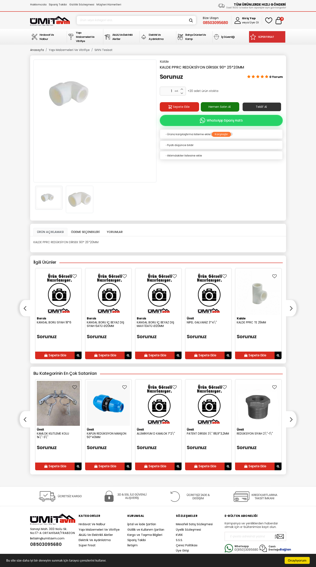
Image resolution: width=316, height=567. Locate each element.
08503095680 (46, 544)
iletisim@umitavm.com (47, 538)
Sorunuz (171, 77)
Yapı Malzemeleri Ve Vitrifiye (69, 50)
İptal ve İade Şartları (141, 524)
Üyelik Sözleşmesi (188, 530)
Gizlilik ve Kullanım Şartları (145, 530)
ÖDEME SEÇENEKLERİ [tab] (85, 232)
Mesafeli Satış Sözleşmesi (194, 524)
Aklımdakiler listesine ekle (183, 156)
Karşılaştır (221, 134)
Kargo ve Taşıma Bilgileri (144, 535)
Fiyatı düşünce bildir (179, 145)
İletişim (132, 545)
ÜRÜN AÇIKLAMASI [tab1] (50, 232)
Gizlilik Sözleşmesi (81, 4)
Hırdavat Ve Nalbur (92, 524)
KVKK (179, 535)
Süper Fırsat (87, 545)
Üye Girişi (182, 550)
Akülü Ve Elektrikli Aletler (96, 535)
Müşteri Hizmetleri (108, 4)
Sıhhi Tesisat (104, 50)
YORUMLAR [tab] (115, 232)
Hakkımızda (38, 4)
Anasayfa (37, 50)
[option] (95, 94)
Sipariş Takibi (58, 4)
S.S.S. (179, 540)
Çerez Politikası (186, 545)
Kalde (164, 61)
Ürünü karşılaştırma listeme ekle (187, 134)
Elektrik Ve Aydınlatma (95, 540)
